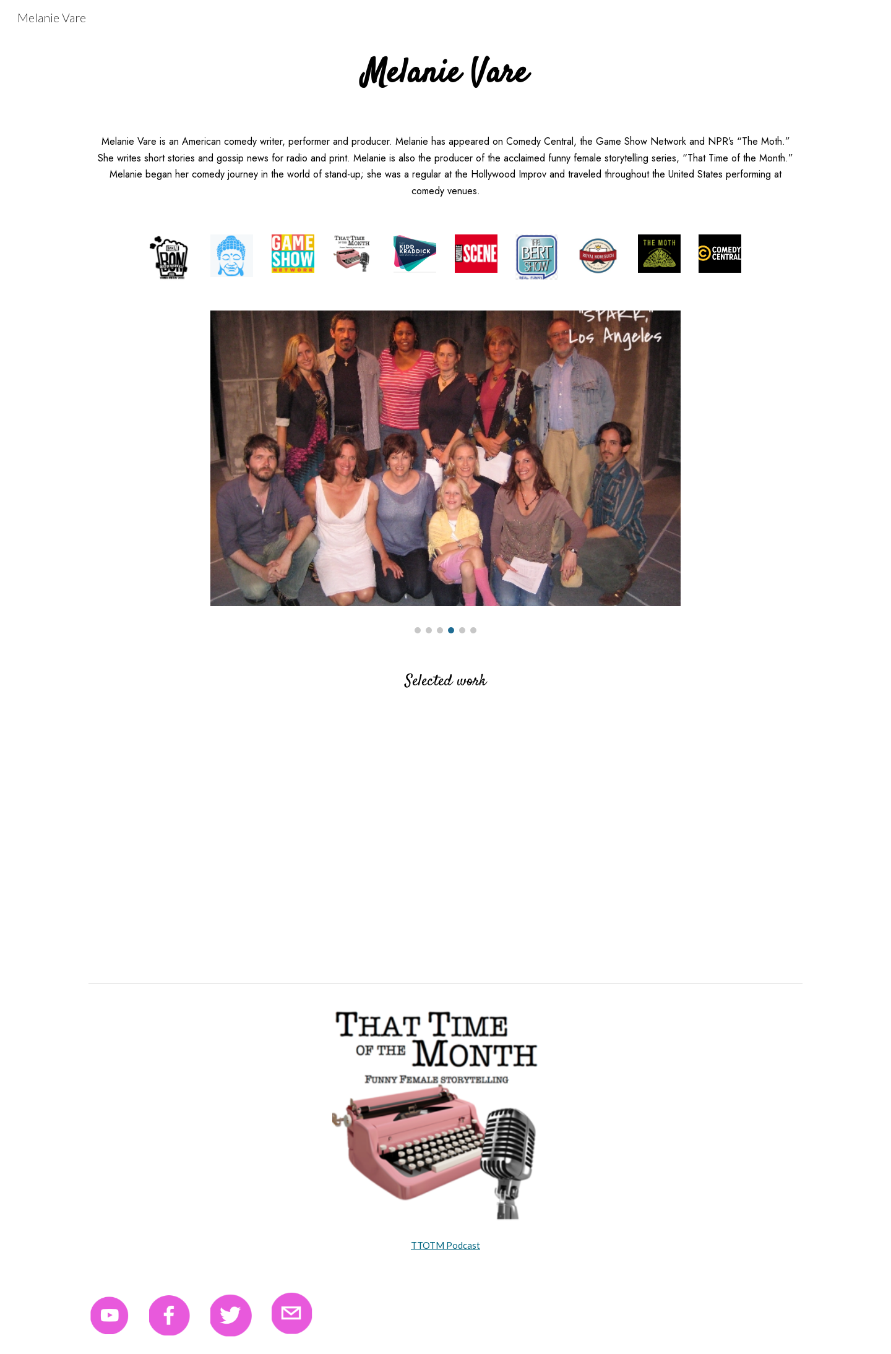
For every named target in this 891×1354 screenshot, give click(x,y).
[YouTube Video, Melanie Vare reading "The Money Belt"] (262, 843)
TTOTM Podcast (445, 1245)
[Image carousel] (445, 472)
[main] (445, 74)
